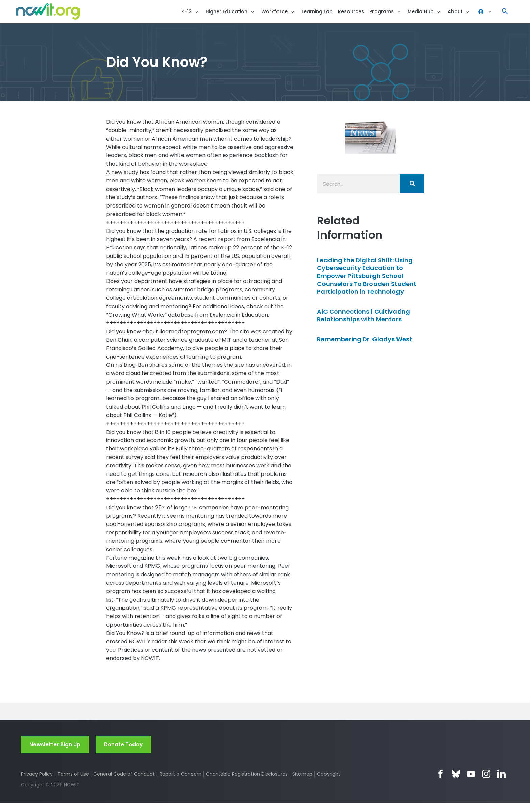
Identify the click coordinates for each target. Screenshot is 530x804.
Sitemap (303, 775)
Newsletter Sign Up (54, 745)
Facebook (440, 775)
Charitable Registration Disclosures (247, 775)
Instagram (486, 775)
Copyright (329, 775)
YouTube (471, 775)
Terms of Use (73, 775)
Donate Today (123, 745)
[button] (505, 12)
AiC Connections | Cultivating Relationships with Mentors (363, 316)
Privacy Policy (37, 775)
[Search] (412, 184)
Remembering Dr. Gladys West (364, 340)
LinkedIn (501, 775)
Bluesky (456, 775)
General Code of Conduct (124, 775)
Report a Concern (180, 775)
